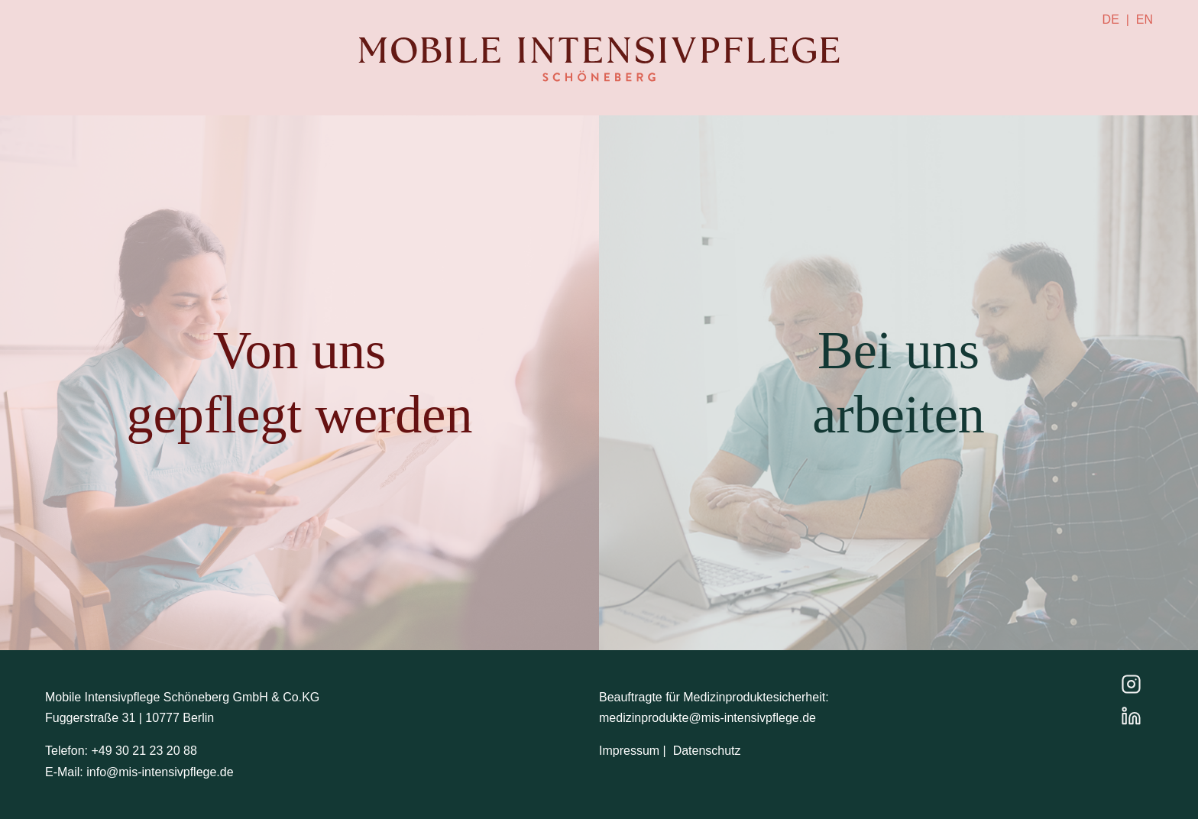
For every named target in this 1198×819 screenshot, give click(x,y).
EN (1144, 19)
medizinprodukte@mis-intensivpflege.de (707, 717)
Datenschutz (707, 750)
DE (1110, 19)
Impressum (629, 750)
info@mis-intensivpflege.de (159, 772)
